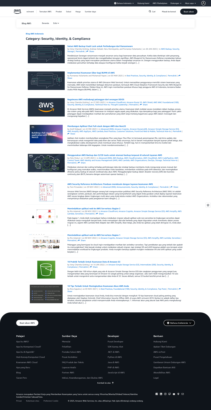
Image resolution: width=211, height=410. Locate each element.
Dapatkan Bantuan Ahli (164, 367)
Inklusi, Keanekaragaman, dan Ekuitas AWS (82, 377)
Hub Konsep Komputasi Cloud (30, 357)
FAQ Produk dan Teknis (73, 362)
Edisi (55, 23)
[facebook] (157, 394)
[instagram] (165, 394)
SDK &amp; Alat (115, 346)
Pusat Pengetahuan (162, 357)
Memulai (66, 341)
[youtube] (174, 394)
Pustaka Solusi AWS (71, 352)
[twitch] (170, 394)
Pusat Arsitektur (69, 357)
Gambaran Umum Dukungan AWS (169, 362)
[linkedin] (161, 394)
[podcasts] (178, 394)
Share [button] (90, 51)
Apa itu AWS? (22, 341)
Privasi (19, 401)
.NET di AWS (113, 352)
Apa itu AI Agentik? (25, 352)
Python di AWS (115, 357)
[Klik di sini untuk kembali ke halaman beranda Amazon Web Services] (17, 13)
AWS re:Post (159, 352)
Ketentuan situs (32, 401)
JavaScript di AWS (116, 372)
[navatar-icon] (203, 3)
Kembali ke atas (105, 383)
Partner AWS (68, 372)
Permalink (80, 51)
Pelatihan (66, 346)
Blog (18, 372)
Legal (156, 377)
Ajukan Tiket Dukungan (164, 346)
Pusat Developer (115, 341)
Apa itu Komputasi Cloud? (28, 346)
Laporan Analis (69, 367)
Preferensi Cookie (50, 401)
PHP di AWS (113, 367)
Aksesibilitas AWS (161, 372)
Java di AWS (113, 362)
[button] (206, 3)
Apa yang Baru (23, 367)
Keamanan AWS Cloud (26, 362)
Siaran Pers (21, 377)
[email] (183, 394)
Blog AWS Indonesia (35, 33)
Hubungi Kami (160, 341)
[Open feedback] (208, 205)
